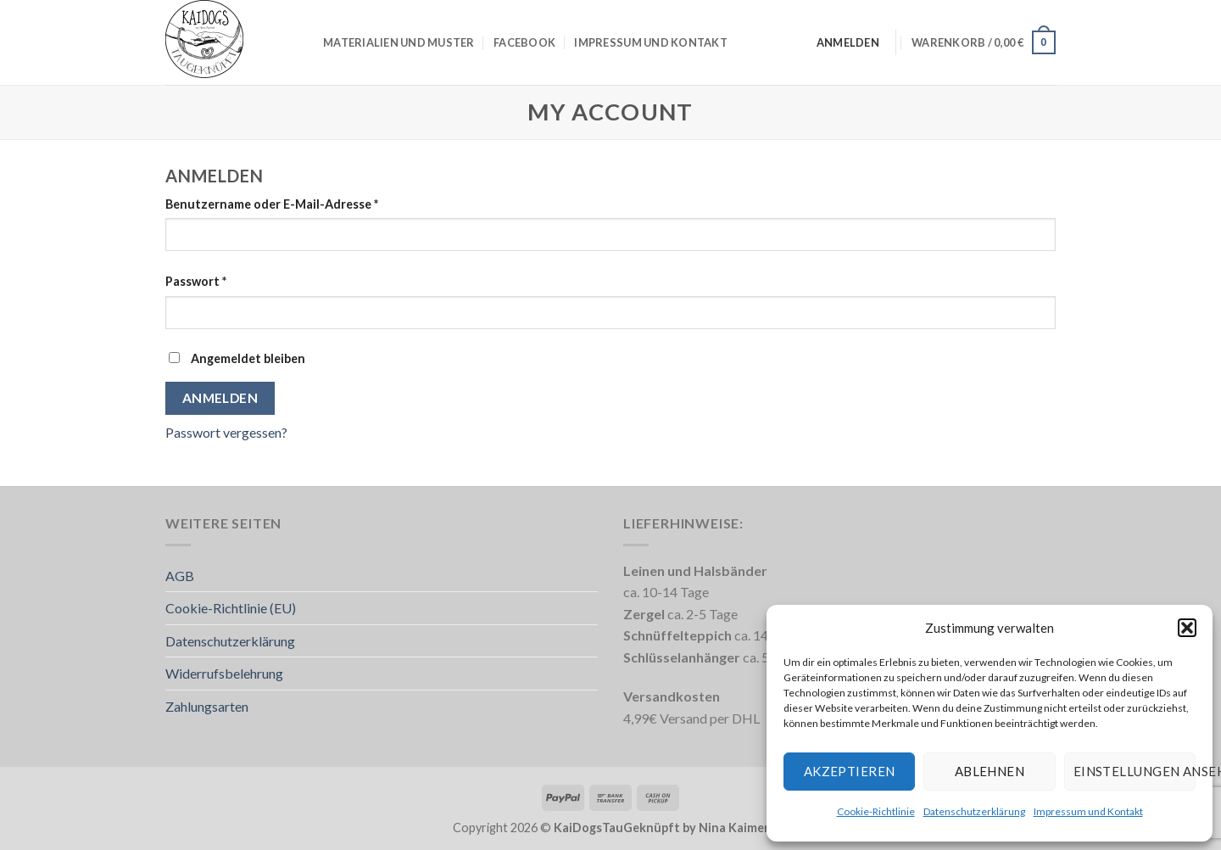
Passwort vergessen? (226, 432)
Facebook (524, 42)
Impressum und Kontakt (1088, 811)
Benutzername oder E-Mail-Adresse (306, 202)
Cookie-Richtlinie (876, 811)
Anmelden (220, 397)
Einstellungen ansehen (1134, 771)
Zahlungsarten (206, 706)
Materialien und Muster (399, 42)
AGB (179, 576)
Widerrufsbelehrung (224, 673)
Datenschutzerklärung (974, 811)
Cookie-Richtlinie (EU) (230, 608)
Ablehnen (990, 771)
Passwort (230, 279)
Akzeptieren (849, 771)
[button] (1187, 627)
